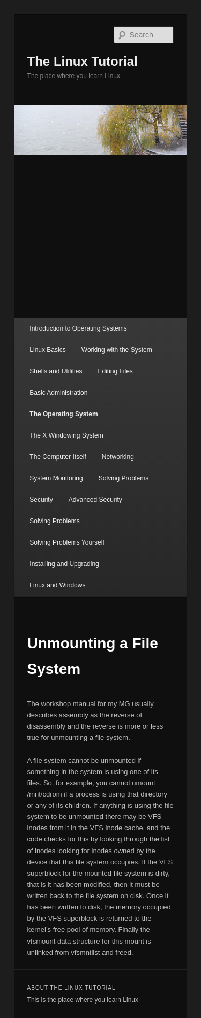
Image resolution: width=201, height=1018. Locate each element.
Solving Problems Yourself (66, 542)
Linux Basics (47, 350)
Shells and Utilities (55, 371)
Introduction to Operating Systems (77, 328)
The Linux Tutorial (82, 61)
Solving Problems (123, 478)
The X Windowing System (66, 435)
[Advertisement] (100, 236)
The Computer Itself (57, 457)
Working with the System (116, 350)
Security (41, 499)
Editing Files (115, 371)
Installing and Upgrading (64, 564)
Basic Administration (58, 392)
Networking (118, 457)
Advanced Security (95, 499)
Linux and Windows (57, 585)
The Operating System (63, 414)
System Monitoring (56, 478)
